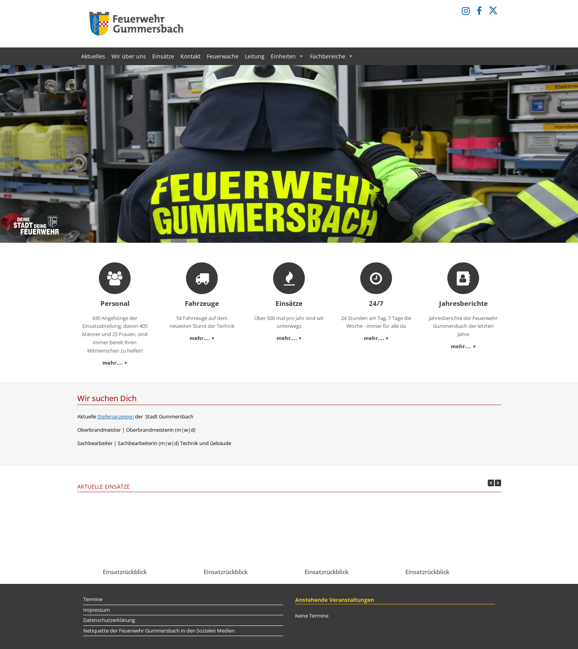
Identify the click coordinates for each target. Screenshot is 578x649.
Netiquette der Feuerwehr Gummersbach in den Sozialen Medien (159, 630)
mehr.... (114, 362)
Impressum (96, 609)
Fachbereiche (331, 56)
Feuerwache (223, 56)
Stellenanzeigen (115, 416)
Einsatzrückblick (125, 572)
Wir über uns (128, 56)
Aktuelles (93, 56)
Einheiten (287, 56)
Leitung (254, 56)
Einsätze (163, 56)
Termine (92, 599)
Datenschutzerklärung (109, 620)
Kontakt (191, 56)
